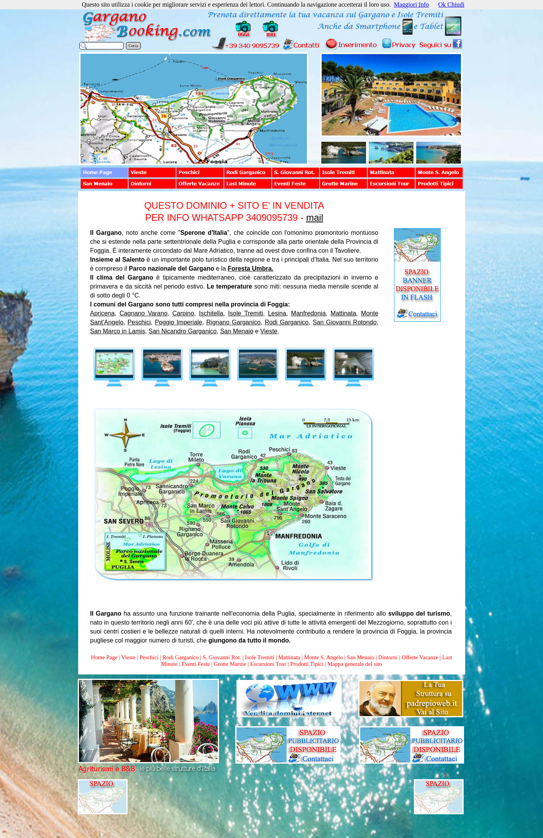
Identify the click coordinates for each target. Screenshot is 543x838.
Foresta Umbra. (250, 268)
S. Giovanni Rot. (222, 657)
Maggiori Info (411, 4)
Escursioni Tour (268, 664)
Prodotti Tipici (306, 664)
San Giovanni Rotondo (345, 322)
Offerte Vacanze (419, 657)
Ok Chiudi (451, 4)
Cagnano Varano (143, 313)
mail (314, 217)
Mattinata (343, 313)
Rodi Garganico (286, 322)
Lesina (277, 313)
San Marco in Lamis (117, 331)
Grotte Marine (230, 664)
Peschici (139, 322)
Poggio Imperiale (178, 322)
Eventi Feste (196, 664)
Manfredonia (308, 313)
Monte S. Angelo (323, 657)
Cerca (133, 46)
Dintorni (388, 657)
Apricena (102, 313)
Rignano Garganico (233, 322)
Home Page (104, 657)
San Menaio (236, 331)
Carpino (183, 313)
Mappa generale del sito (355, 664)
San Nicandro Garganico (183, 331)
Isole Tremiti (245, 313)
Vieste (268, 331)
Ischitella (211, 313)
